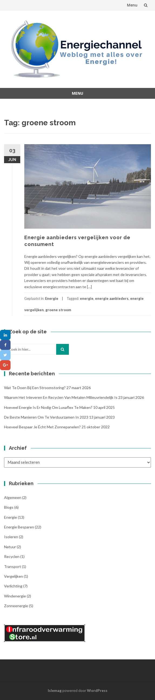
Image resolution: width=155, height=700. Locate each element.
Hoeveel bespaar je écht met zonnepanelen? (42, 427)
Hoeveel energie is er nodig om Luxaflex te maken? (48, 407)
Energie (51, 298)
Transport (12, 566)
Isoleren (11, 536)
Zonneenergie (16, 605)
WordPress (97, 690)
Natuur (10, 546)
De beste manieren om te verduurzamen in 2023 (46, 417)
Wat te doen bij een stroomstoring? (35, 387)
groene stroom (58, 310)
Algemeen (12, 497)
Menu (132, 5)
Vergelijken (13, 576)
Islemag (55, 690)
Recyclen (11, 556)
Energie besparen (19, 527)
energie (86, 298)
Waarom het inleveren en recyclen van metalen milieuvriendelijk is (60, 397)
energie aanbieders (112, 298)
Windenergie (15, 596)
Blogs (9, 507)
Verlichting (13, 586)
